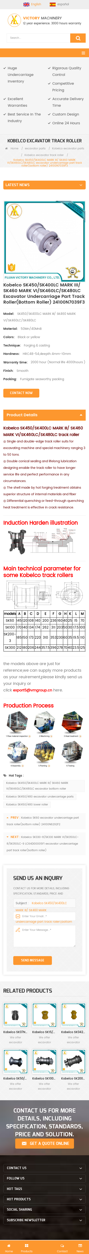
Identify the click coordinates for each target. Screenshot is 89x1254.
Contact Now (21, 393)
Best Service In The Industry (24, 118)
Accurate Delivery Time (68, 102)
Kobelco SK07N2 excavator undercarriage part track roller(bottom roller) (15, 1032)
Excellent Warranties (17, 102)
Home (11, 149)
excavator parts (35, 149)
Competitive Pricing (63, 87)
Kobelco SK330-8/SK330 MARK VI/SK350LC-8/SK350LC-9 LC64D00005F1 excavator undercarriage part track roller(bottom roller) (43, 843)
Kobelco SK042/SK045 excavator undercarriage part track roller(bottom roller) (73, 1032)
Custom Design (65, 114)
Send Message (32, 960)
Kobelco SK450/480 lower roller (27, 805)
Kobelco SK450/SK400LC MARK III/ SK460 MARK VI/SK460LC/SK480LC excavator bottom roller (37, 786)
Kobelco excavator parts (68, 149)
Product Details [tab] (44, 415)
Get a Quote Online (49, 1143)
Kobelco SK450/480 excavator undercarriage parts (40, 797)
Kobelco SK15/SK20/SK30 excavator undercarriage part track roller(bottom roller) (44, 1032)
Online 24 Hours (66, 123)
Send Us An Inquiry (45, 1247)
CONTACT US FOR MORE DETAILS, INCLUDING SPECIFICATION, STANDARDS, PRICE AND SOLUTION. (44, 1122)
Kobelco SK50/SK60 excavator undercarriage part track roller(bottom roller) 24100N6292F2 (15, 1078)
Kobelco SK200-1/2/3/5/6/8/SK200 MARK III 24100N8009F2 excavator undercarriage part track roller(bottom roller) (73, 1078)
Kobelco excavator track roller (44, 155)
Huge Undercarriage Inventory (21, 74)
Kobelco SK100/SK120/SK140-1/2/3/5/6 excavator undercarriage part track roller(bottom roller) (44, 1078)
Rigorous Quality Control (66, 71)
